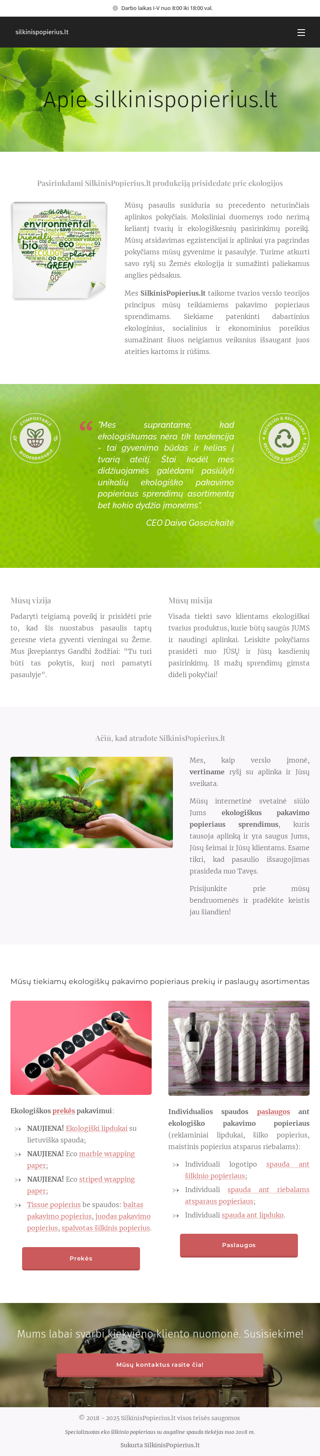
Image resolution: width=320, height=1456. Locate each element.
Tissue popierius (54, 1204)
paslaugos (273, 1111)
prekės (63, 1111)
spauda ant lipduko (253, 1215)
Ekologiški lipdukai (97, 1128)
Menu (301, 32)
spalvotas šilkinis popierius (106, 1228)
